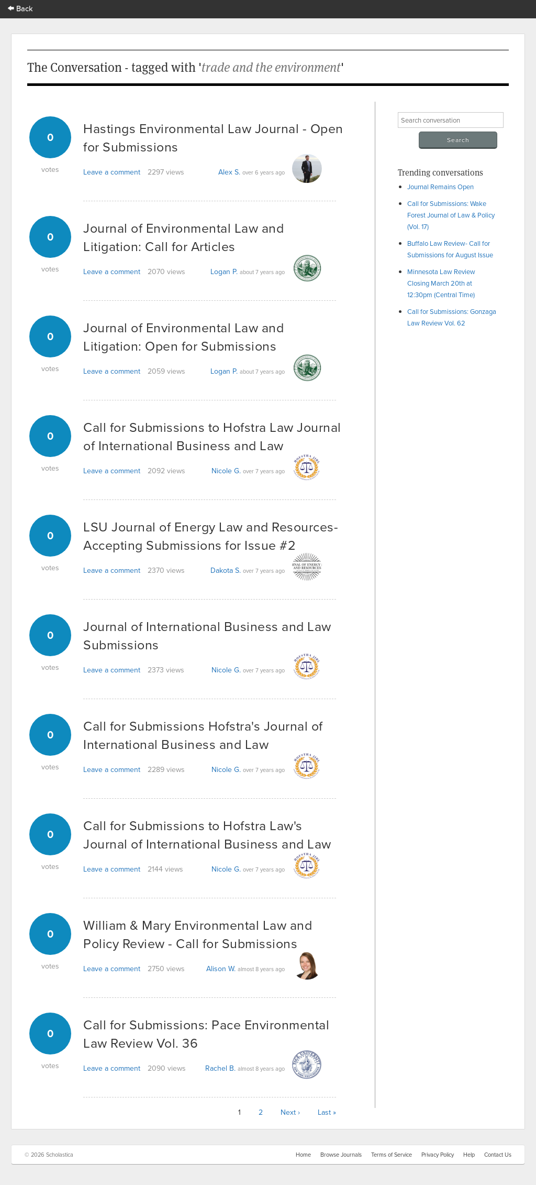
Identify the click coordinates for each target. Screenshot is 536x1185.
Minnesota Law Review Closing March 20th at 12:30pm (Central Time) (441, 283)
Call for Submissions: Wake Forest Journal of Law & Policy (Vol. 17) (451, 215)
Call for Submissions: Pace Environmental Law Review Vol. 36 (206, 1033)
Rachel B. (220, 1068)
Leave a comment (111, 172)
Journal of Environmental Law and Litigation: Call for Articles (183, 237)
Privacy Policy (437, 1154)
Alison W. (221, 968)
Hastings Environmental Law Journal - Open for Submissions (213, 137)
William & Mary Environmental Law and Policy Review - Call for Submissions (197, 934)
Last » (327, 1112)
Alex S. (229, 172)
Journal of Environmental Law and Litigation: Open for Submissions (183, 336)
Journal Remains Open (440, 186)
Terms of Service (391, 1154)
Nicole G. (226, 470)
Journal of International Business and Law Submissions (207, 635)
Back (20, 8)
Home (303, 1154)
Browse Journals (341, 1154)
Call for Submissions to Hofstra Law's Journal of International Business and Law (207, 834)
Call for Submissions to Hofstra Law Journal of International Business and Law (212, 436)
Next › (290, 1112)
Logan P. (224, 271)
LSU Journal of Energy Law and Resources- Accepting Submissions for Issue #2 (210, 535)
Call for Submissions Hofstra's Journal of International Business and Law (203, 734)
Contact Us (497, 1154)
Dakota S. (225, 570)
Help (469, 1154)
